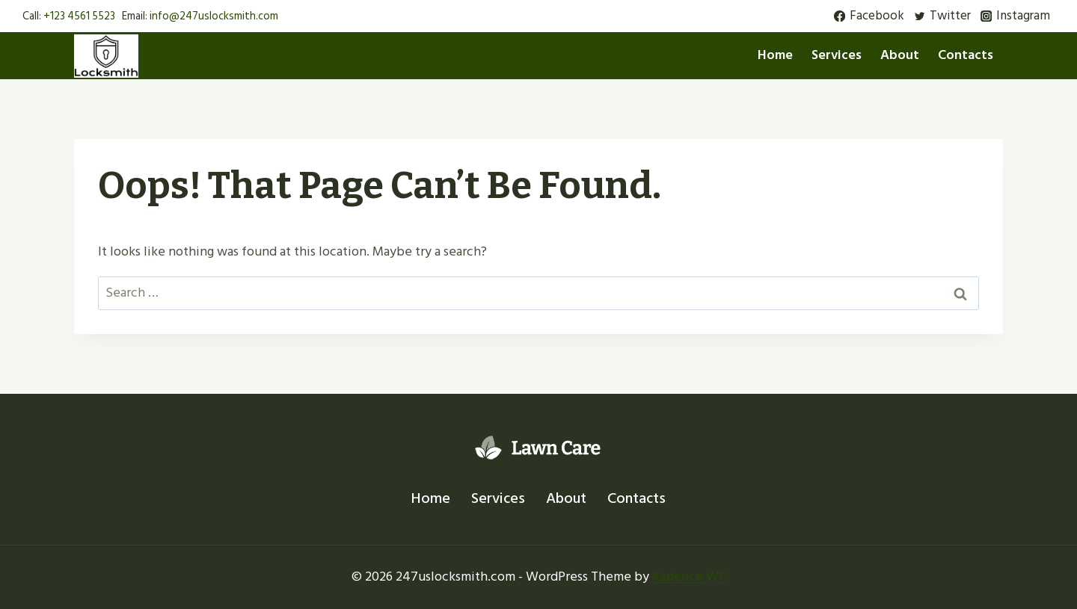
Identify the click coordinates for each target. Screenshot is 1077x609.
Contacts (965, 55)
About (899, 55)
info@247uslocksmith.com (214, 16)
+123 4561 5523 (79, 16)
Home (775, 55)
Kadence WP (689, 576)
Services (836, 55)
